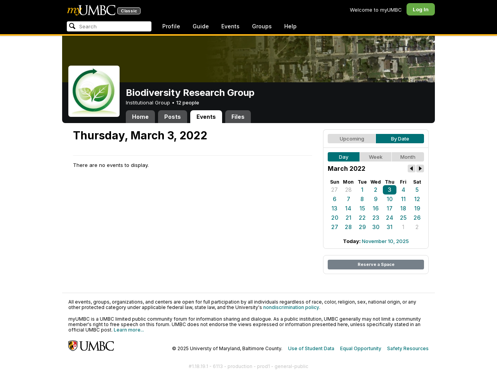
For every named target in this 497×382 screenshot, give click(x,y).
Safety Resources (408, 348)
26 (417, 217)
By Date (400, 138)
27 (334, 189)
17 (390, 208)
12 (417, 199)
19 (417, 208)
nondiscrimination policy (291, 307)
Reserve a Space (376, 264)
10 (390, 199)
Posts (172, 116)
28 (348, 189)
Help (290, 26)
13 (334, 208)
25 (403, 217)
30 (375, 227)
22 (362, 217)
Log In (421, 9)
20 (334, 217)
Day (343, 157)
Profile (171, 26)
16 (376, 208)
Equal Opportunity (360, 348)
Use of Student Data (311, 348)
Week (375, 157)
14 (348, 208)
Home (140, 116)
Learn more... (129, 330)
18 (403, 208)
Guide (201, 26)
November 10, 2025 (385, 241)
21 (348, 217)
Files (238, 116)
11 (403, 199)
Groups (262, 26)
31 (390, 227)
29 (362, 227)
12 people (187, 102)
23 (375, 217)
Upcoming (352, 138)
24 (389, 217)
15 (362, 208)
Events (230, 26)
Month (407, 157)
